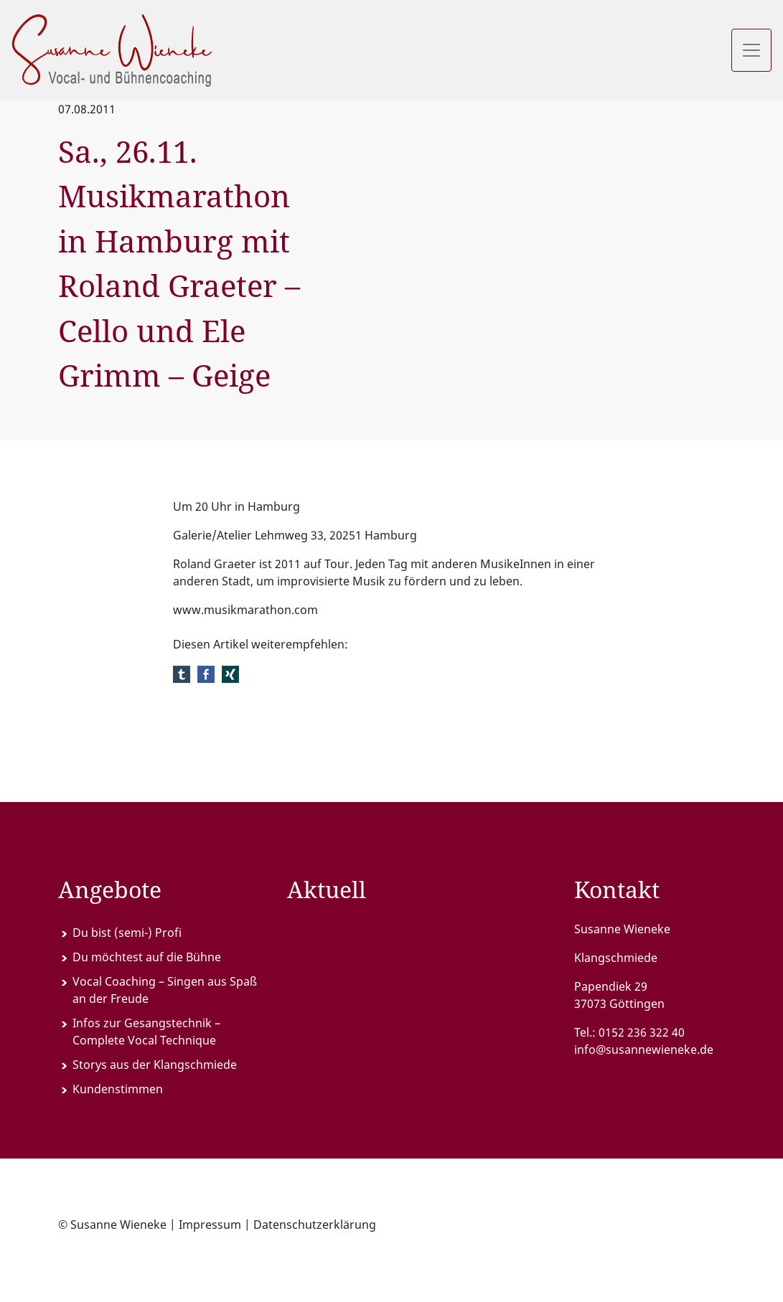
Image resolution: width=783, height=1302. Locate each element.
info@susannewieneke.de (643, 1049)
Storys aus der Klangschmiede (154, 1064)
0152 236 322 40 (642, 1032)
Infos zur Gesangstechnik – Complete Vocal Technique (146, 1031)
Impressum (210, 1224)
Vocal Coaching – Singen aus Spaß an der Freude (164, 989)
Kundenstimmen (117, 1089)
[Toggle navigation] (751, 50)
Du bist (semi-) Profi (127, 932)
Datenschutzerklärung (314, 1224)
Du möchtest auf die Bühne (146, 957)
